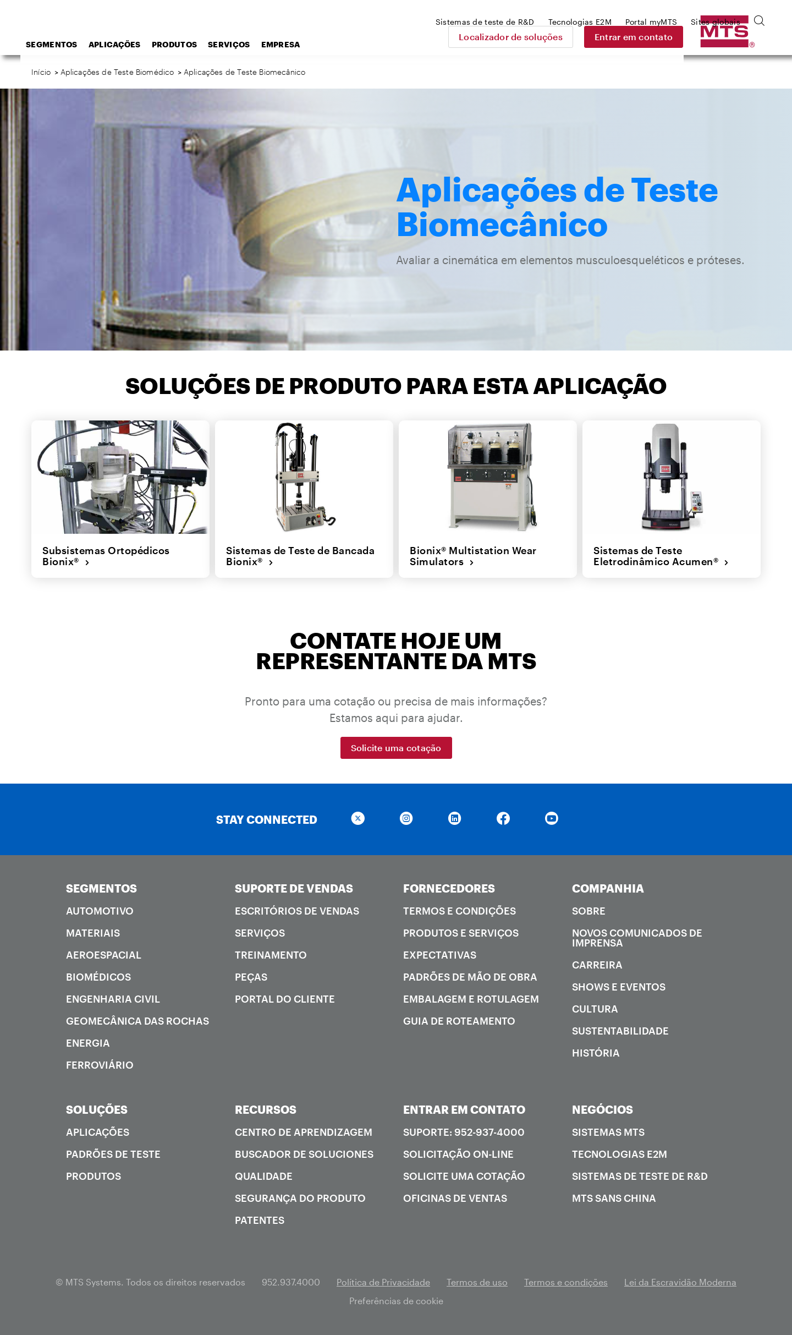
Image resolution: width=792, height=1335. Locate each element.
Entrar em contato (711, 36)
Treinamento (271, 955)
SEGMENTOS (101, 888)
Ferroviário (100, 1065)
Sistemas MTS (608, 1132)
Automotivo (100, 911)
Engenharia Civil (113, 999)
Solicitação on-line (458, 1154)
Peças (251, 977)
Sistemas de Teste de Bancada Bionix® (300, 556)
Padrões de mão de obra (470, 977)
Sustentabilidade (620, 1031)
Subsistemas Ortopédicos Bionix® (106, 556)
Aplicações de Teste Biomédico (117, 71)
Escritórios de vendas (297, 911)
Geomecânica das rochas (137, 1021)
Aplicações (203, 44)
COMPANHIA (608, 888)
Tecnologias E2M (619, 1154)
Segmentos (140, 44)
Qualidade (264, 1176)
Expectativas (439, 955)
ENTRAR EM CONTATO (464, 1109)
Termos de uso (477, 1282)
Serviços (317, 44)
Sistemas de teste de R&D (640, 1176)
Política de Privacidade (383, 1282)
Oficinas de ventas (455, 1198)
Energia (88, 1043)
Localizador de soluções (588, 36)
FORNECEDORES (449, 888)
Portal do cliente (285, 999)
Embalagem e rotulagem (471, 999)
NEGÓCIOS (602, 1109)
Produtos (262, 44)
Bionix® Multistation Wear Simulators (473, 556)
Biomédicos (98, 977)
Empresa (368, 44)
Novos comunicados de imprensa (637, 938)
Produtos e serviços (461, 933)
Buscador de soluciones (304, 1154)
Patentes (259, 1220)
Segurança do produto (300, 1198)
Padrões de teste (113, 1154)
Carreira (597, 965)
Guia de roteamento (459, 1021)
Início (41, 71)
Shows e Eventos (619, 987)
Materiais (93, 933)
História (596, 1053)
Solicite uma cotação (396, 747)
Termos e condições (459, 911)
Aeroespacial (103, 955)
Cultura (595, 1009)
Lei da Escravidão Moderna (680, 1282)
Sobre (589, 911)
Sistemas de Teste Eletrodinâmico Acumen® (661, 556)
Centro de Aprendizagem (303, 1132)
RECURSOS (265, 1109)
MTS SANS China (614, 1198)
